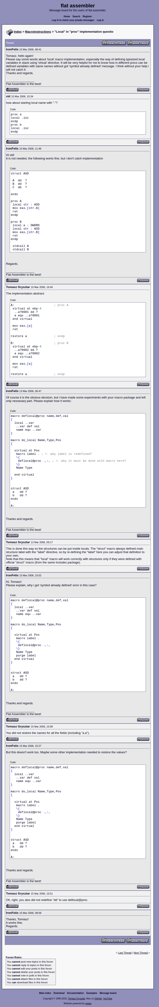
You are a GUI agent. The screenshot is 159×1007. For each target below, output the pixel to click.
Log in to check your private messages (73, 20)
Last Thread (125, 952)
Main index (45, 993)
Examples (91, 993)
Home (67, 16)
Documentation (75, 993)
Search (76, 16)
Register (87, 16)
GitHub (98, 998)
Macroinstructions (38, 31)
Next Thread (141, 952)
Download (59, 993)
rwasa (88, 1003)
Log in (100, 20)
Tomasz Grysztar (76, 998)
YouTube (107, 998)
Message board (108, 993)
